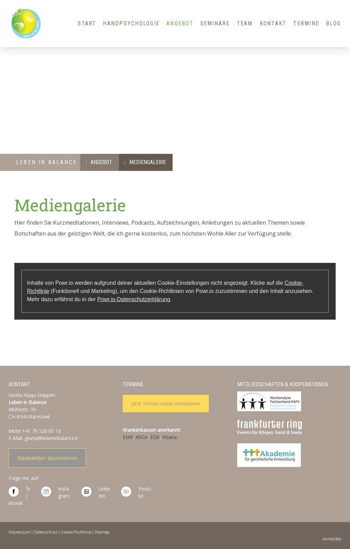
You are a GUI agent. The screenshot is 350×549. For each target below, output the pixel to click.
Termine (306, 23)
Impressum (19, 532)
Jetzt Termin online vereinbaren (165, 403)
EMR (128, 437)
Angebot (179, 23)
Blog (333, 23)
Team (245, 23)
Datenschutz (45, 532)
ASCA (142, 437)
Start (87, 23)
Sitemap (102, 532)
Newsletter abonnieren (47, 458)
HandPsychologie (131, 23)
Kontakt (273, 23)
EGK (155, 437)
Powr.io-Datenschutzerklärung (133, 299)
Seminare (215, 23)
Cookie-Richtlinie (75, 532)
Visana (169, 437)
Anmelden (331, 538)
